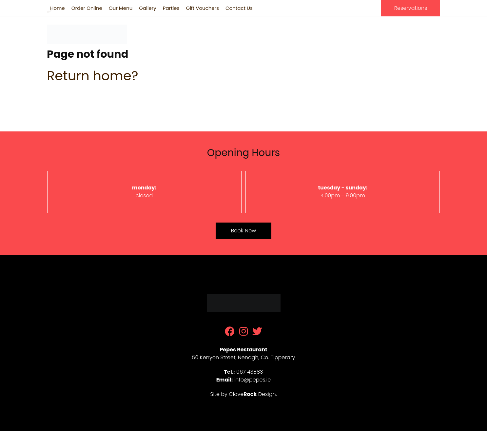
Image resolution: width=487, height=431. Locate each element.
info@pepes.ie (252, 379)
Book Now (243, 230)
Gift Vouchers (202, 8)
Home (57, 8)
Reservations (410, 8)
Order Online (86, 8)
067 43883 (412, 32)
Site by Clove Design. (243, 394)
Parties (171, 8)
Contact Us (239, 8)
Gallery (147, 8)
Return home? (92, 76)
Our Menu (120, 8)
